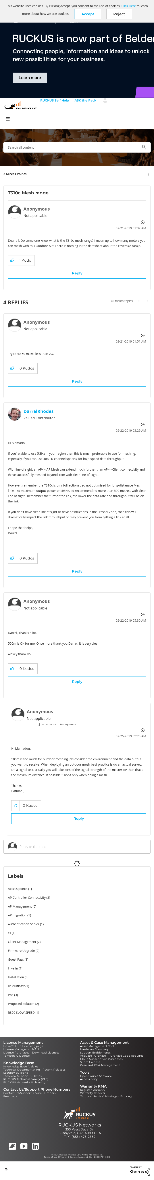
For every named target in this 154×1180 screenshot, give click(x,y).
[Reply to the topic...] (82, 846)
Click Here (128, 6)
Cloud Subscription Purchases (101, 1059)
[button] (88, 14)
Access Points (16, 174)
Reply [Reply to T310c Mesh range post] (77, 273)
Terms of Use (51, 1157)
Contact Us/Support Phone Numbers (29, 1093)
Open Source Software (96, 1076)
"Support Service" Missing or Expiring (106, 1096)
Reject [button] (119, 14)
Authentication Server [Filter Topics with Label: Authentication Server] (23, 924)
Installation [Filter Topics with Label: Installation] (16, 977)
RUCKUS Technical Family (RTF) (25, 1079)
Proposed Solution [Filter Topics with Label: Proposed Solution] (21, 1004)
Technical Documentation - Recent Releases (34, 1069)
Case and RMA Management (100, 1065)
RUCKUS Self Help (54, 100)
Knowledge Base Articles (20, 1066)
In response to (59, 724)
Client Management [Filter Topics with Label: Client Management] (22, 942)
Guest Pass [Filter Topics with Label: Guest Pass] (16, 959)
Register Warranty (93, 1090)
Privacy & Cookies (68, 1157)
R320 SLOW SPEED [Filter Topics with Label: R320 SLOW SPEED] (21, 1012)
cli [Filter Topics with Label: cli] (9, 933)
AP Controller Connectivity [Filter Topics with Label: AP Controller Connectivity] (27, 897)
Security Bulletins (15, 1072)
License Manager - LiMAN (21, 1049)
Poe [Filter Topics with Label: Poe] (10, 995)
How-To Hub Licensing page (23, 1046)
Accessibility (89, 1079)
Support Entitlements (95, 1052)
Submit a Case (90, 1062)
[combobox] (77, 147)
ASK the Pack (85, 100)
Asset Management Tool (97, 1046)
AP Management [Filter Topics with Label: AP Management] (20, 906)
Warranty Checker (92, 1093)
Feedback (10, 1096)
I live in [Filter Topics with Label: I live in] (13, 968)
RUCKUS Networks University (24, 1082)
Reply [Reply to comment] (77, 381)
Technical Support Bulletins (22, 1076)
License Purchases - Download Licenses (31, 1052)
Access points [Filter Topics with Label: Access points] (17, 889)
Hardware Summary (94, 1049)
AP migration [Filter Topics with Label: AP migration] (17, 915)
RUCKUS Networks (79, 1125)
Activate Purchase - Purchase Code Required (112, 1055)
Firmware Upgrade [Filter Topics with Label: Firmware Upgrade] (21, 950)
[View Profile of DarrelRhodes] (38, 411)
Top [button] (6, 1169)
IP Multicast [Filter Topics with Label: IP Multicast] (16, 986)
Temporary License (16, 1055)
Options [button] (148, 174)
